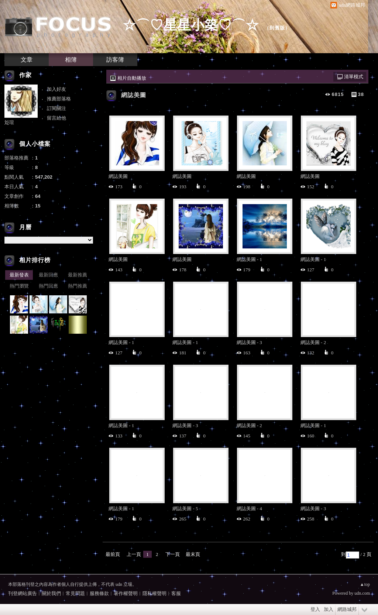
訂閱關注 (56, 108)
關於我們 (51, 593)
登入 (315, 609)
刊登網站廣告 (22, 593)
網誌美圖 (133, 95)
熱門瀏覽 (19, 286)
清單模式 (353, 76)
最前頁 (113, 554)
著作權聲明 (126, 593)
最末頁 (193, 554)
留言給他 (56, 118)
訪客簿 (115, 59)
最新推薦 (77, 275)
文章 (26, 59)
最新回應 (48, 275)
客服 (176, 593)
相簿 (71, 59)
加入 (328, 609)
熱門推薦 (77, 286)
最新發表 (19, 275)
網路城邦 (347, 609)
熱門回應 (48, 286)
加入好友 (56, 89)
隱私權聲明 (154, 593)
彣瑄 (9, 122)
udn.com (362, 593)
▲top (365, 584)
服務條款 (99, 593)
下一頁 (172, 554)
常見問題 (75, 593)
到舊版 (277, 28)
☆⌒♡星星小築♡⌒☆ (191, 24)
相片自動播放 (131, 78)
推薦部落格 (59, 99)
